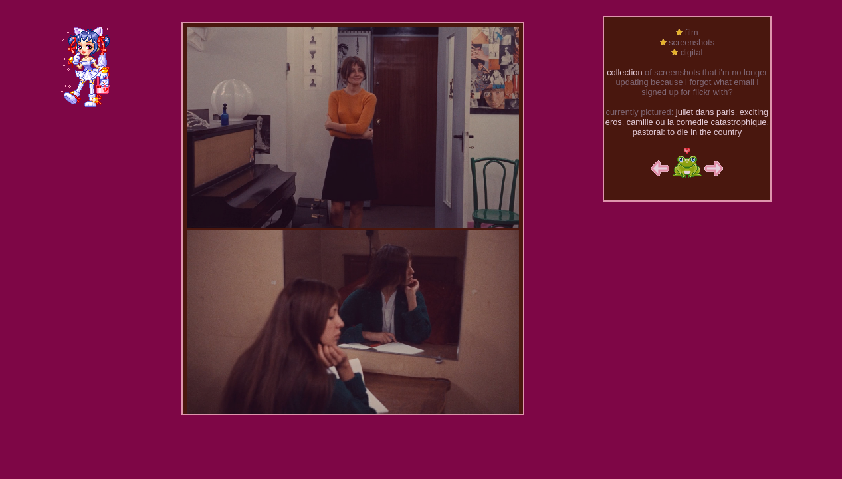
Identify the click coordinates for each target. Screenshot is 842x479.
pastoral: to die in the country (687, 132)
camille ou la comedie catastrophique (697, 122)
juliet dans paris (705, 112)
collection (624, 72)
